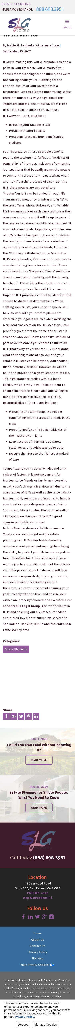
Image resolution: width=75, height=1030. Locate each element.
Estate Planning (16, 649)
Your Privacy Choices (37, 965)
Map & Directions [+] (37, 898)
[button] (67, 24)
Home (37, 933)
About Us (37, 940)
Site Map (37, 958)
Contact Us (37, 946)
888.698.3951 (50, 9)
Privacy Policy (37, 952)
